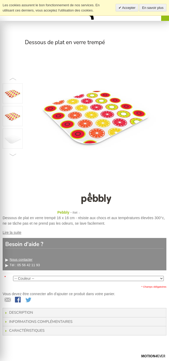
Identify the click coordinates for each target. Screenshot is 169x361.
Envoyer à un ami (7, 300)
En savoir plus (153, 8)
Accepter (128, 8)
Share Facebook (18, 300)
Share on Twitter (28, 300)
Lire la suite (12, 232)
